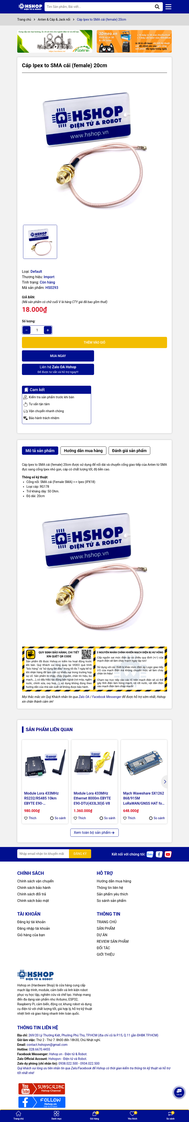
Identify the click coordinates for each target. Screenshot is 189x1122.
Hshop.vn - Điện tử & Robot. (68, 1040)
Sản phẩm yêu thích (112, 881)
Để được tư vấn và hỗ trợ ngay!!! (131, 355)
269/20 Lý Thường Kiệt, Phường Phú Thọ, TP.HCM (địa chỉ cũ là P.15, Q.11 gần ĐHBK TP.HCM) (93, 1022)
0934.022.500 (89, 1050)
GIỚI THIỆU (105, 941)
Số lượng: (28, 321)
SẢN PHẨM (106, 915)
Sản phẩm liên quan (49, 716)
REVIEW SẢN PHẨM (113, 928)
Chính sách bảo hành (34, 874)
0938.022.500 (68, 1050)
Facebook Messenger (106, 683)
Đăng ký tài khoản (31, 908)
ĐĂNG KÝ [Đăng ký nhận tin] (80, 840)
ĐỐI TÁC (103, 934)
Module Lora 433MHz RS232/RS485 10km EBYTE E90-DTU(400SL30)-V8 (41, 785)
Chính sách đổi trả (31, 881)
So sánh (58, 804)
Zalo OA (84, 683)
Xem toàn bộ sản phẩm (94, 819)
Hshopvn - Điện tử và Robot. (67, 1045)
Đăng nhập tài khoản (33, 915)
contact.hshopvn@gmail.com (47, 1031)
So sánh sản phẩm (111, 887)
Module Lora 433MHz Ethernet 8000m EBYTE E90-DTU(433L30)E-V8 (92, 785)
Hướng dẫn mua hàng (114, 868)
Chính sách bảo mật (33, 887)
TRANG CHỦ (106, 908)
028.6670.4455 (39, 1036)
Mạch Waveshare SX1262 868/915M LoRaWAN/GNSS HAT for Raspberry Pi (143, 785)
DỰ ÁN (102, 921)
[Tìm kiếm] (157, 6)
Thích (30, 804)
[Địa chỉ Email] (54, 840)
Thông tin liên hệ (110, 874)
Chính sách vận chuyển (35, 868)
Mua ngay (58, 356)
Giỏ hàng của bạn (31, 921)
